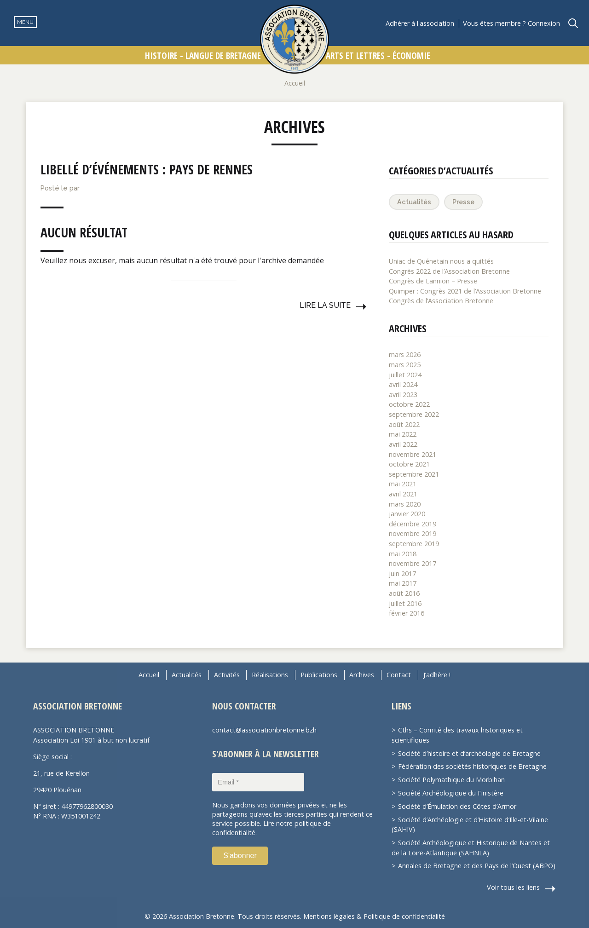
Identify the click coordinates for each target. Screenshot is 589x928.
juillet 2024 (405, 374)
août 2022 (404, 424)
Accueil (294, 83)
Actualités (414, 202)
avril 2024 (403, 384)
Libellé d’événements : (146, 169)
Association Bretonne (294, 39)
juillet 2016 (405, 603)
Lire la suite (325, 305)
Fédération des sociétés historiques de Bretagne (472, 766)
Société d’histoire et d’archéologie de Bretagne (469, 753)
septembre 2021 (414, 474)
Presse (463, 202)
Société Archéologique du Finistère (450, 793)
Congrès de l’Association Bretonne (441, 300)
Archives (361, 674)
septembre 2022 (414, 414)
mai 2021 (402, 483)
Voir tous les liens (513, 887)
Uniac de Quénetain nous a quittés (441, 261)
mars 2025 (405, 364)
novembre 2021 (412, 454)
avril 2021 (403, 494)
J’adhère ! (436, 674)
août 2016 (404, 593)
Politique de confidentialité (404, 916)
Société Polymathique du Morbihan (451, 779)
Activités (227, 674)
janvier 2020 (407, 513)
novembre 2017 (412, 563)
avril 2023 (403, 394)
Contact (399, 674)
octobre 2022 (409, 404)
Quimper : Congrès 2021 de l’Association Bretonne (465, 291)
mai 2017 (402, 583)
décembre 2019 (412, 523)
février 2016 (406, 613)
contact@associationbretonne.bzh (264, 730)
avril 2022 (403, 444)
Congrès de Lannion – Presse (433, 281)
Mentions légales (329, 916)
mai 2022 (402, 434)
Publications (318, 674)
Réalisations (270, 674)
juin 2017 (402, 573)
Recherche (573, 23)
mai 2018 (402, 553)
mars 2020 (405, 504)
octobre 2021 (409, 464)
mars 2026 (405, 354)
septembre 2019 (414, 543)
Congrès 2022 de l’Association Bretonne (449, 271)
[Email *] (258, 782)
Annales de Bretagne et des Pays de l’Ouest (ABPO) (476, 865)
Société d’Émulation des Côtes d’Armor (457, 806)
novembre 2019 (412, 533)
